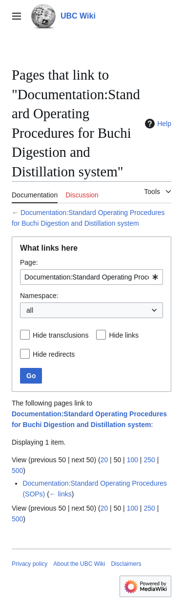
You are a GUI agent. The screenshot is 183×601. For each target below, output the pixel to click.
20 (104, 460)
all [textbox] (29, 310)
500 (17, 470)
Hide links (124, 335)
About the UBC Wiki (79, 563)
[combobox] (91, 277)
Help (156, 124)
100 (132, 460)
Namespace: (39, 296)
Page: (29, 262)
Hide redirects (54, 354)
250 (149, 460)
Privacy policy (29, 563)
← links (60, 494)
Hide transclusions (60, 335)
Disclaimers (126, 563)
